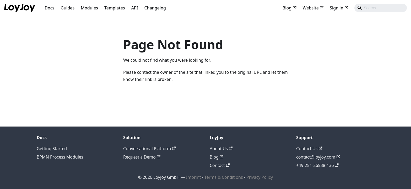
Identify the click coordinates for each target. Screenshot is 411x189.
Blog (289, 8)
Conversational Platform (149, 148)
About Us (221, 148)
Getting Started (52, 148)
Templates (114, 8)
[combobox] (380, 8)
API (134, 8)
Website (313, 8)
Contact (220, 165)
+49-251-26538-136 (317, 165)
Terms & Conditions (224, 177)
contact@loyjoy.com (318, 157)
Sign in (339, 8)
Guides (67, 8)
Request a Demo (141, 157)
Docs (49, 8)
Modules (89, 8)
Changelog (155, 8)
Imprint (193, 177)
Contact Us (309, 148)
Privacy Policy (259, 177)
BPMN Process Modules (60, 157)
